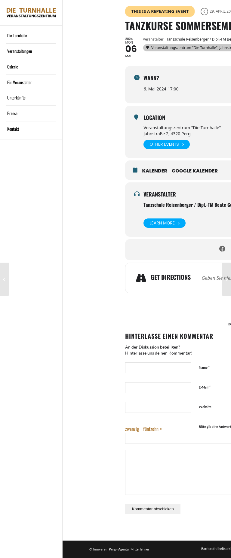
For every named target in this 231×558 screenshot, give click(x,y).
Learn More (164, 223)
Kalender (154, 171)
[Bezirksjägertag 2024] (4, 279)
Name (204, 367)
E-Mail (205, 387)
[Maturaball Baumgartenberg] (226, 279)
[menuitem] (31, 36)
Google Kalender (195, 171)
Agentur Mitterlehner (133, 549)
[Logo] (31, 12)
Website (205, 407)
